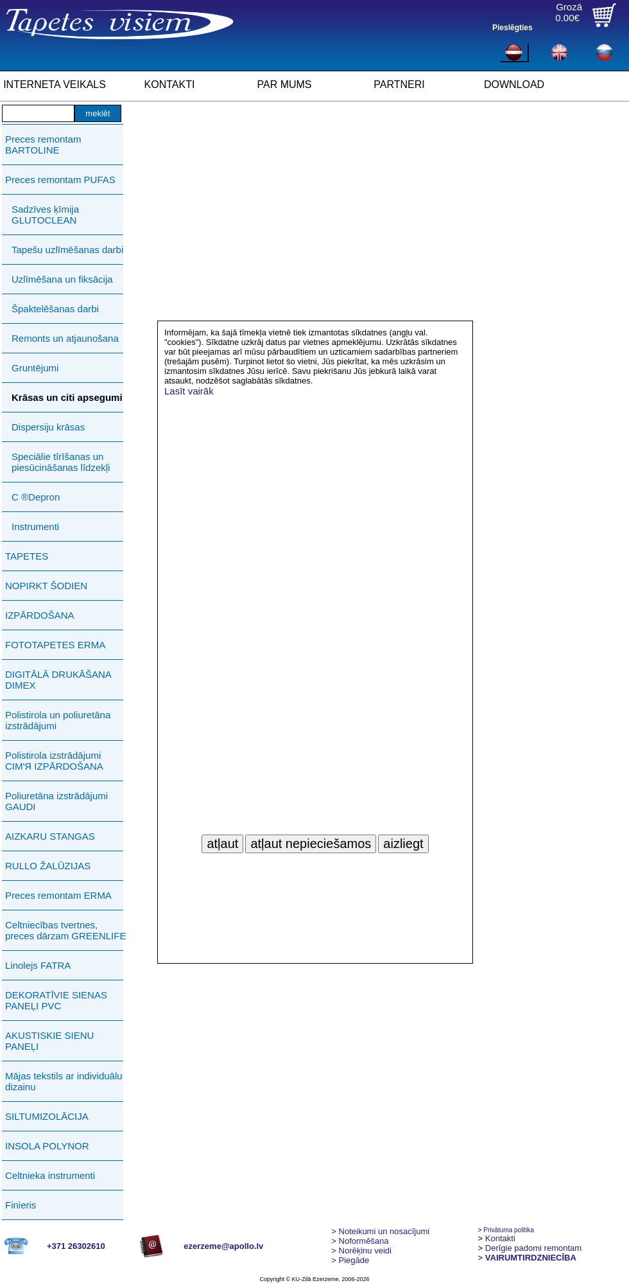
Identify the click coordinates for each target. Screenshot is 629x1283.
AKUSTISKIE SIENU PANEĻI (49, 1041)
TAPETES (26, 556)
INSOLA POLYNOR (47, 1145)
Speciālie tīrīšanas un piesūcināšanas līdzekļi (61, 462)
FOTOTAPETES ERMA (55, 644)
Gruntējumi (35, 367)
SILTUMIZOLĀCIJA (47, 1116)
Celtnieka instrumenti (50, 1175)
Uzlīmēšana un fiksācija (62, 279)
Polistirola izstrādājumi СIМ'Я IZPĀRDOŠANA (54, 761)
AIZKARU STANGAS (50, 836)
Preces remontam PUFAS (60, 179)
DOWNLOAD (514, 84)
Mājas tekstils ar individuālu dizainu (64, 1081)
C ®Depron (36, 496)
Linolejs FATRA (38, 965)
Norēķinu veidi (361, 1250)
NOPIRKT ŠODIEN (46, 585)
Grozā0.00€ (568, 12)
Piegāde (350, 1260)
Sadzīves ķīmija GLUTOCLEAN (45, 215)
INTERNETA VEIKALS (54, 84)
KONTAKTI (169, 84)
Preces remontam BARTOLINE (43, 144)
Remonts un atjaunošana (65, 338)
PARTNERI (399, 84)
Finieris (20, 1204)
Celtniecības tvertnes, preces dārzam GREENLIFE (65, 930)
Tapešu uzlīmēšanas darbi (67, 249)
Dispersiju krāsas (48, 426)
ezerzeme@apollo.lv (223, 1246)
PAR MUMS (284, 84)
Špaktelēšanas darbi (55, 308)
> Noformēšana (359, 1241)
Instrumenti (35, 526)
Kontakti (500, 1238)
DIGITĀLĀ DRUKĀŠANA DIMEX (58, 680)
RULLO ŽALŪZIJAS (47, 865)
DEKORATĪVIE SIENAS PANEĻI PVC (56, 1000)
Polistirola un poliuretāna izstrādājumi (57, 720)
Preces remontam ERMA (58, 895)
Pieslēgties (512, 27)
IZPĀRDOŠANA (39, 615)
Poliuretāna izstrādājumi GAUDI (56, 801)
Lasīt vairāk (189, 390)
